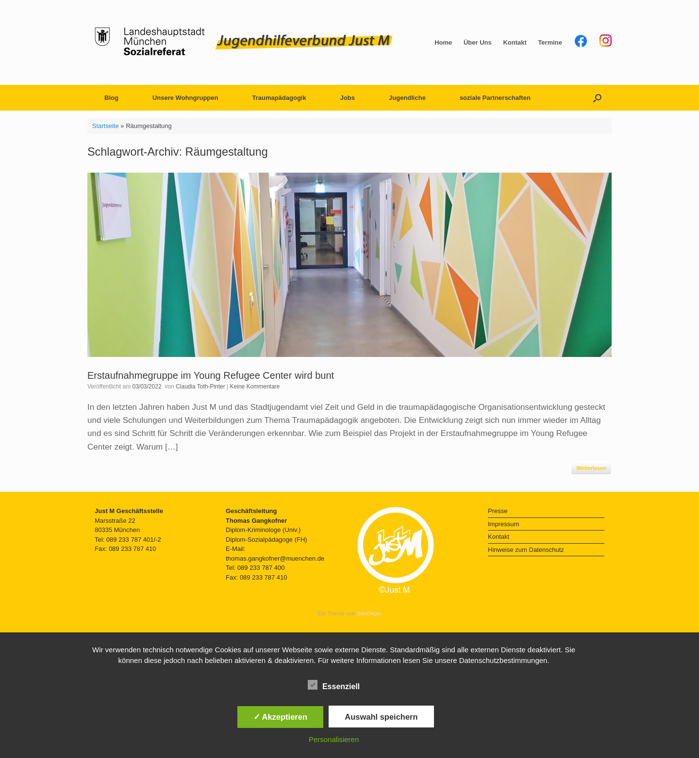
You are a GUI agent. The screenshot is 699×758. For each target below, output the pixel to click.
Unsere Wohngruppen (185, 97)
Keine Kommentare (255, 386)
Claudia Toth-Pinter (200, 386)
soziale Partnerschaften (495, 97)
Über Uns (478, 42)
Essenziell (334, 685)
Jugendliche (407, 97)
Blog (111, 97)
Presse (497, 511)
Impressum (503, 524)
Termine (550, 42)
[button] (597, 98)
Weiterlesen (591, 468)
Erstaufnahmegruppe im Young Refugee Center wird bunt (210, 375)
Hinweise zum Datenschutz (526, 549)
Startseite (105, 125)
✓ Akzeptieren (280, 716)
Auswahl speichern (381, 716)
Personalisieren (334, 739)
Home (443, 42)
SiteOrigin (369, 613)
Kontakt (514, 42)
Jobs (347, 97)
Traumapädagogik (279, 97)
